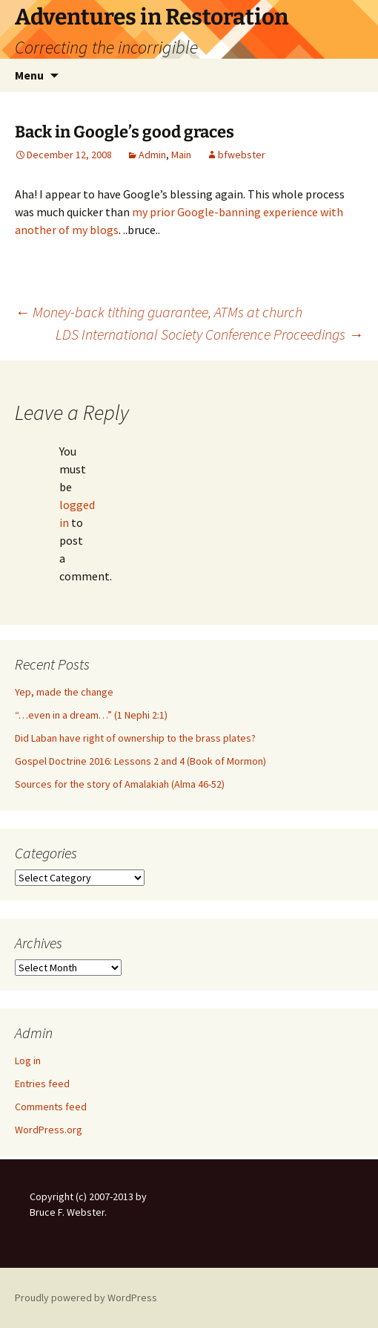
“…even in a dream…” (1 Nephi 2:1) (91, 715)
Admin (152, 154)
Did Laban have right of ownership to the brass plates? (135, 738)
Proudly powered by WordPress (86, 1297)
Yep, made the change (64, 692)
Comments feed (51, 1106)
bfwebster (241, 154)
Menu (29, 75)
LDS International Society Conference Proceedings (209, 334)
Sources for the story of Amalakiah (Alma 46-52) (120, 784)
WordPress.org (48, 1129)
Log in (28, 1060)
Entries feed (42, 1083)
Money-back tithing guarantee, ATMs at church (158, 311)
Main (181, 154)
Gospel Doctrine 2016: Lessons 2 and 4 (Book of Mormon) (140, 761)
